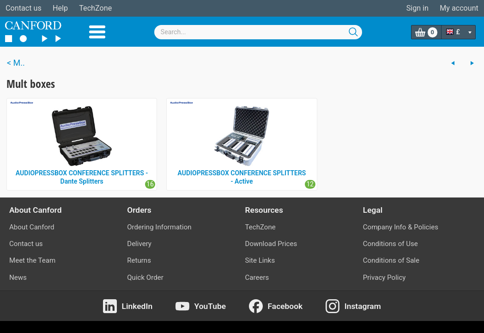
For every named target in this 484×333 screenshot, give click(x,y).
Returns (139, 260)
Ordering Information (159, 227)
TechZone (95, 8)
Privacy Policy (384, 277)
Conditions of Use (390, 244)
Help (60, 8)
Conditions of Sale (391, 260)
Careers (257, 277)
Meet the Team (32, 260)
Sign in (417, 8)
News (18, 277)
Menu (97, 31)
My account (459, 8)
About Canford (31, 227)
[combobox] (258, 32)
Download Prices (271, 244)
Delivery (139, 244)
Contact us (24, 8)
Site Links (260, 260)
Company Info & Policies (400, 227)
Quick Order (145, 277)
